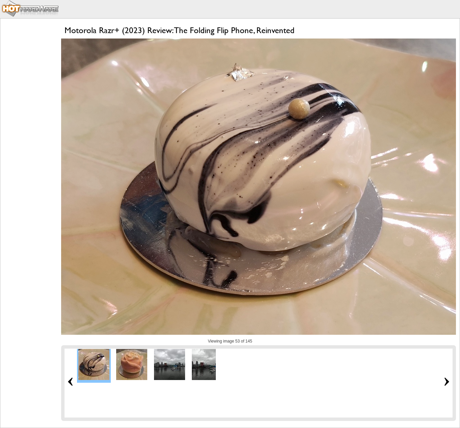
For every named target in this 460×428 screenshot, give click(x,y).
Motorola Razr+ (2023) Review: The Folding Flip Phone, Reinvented (180, 30)
